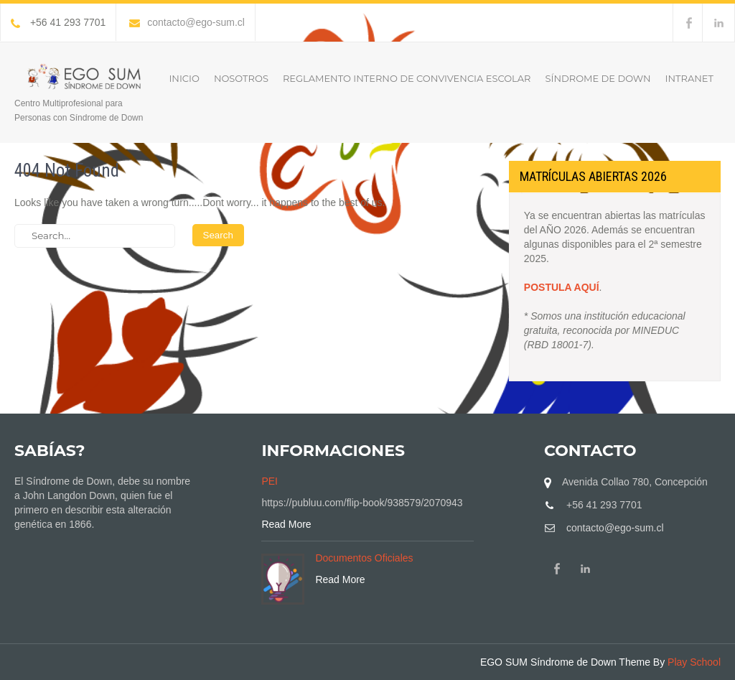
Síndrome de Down (598, 78)
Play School (694, 662)
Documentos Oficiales (364, 558)
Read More (286, 524)
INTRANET (689, 78)
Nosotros (241, 78)
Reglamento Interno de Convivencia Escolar (407, 78)
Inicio (184, 78)
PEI (269, 481)
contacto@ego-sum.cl (187, 22)
